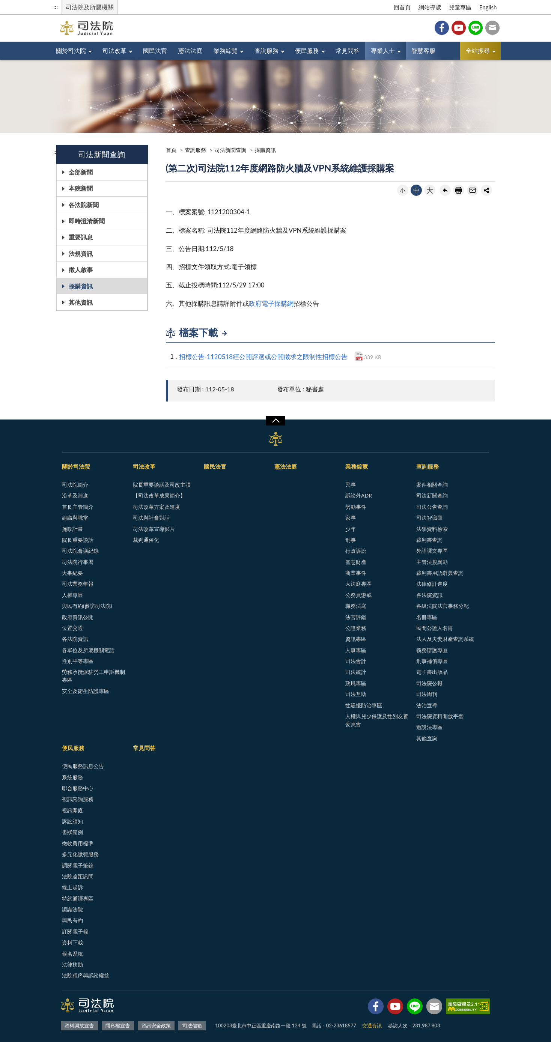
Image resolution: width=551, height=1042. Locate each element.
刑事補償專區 (432, 661)
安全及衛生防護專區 (85, 691)
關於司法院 (71, 50)
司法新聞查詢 (230, 150)
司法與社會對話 (151, 517)
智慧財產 (355, 562)
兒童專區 (460, 7)
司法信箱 (492, 28)
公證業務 (355, 628)
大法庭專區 (358, 583)
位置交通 (72, 628)
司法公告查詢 (432, 507)
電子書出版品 (432, 672)
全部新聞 (81, 172)
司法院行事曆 (77, 562)
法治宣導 (426, 705)
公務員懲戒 (358, 595)
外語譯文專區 (432, 550)
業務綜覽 (226, 50)
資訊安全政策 (156, 1025)
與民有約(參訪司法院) (87, 606)
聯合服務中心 (77, 788)
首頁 (171, 150)
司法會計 (355, 661)
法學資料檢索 (432, 529)
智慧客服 (423, 50)
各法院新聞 (84, 204)
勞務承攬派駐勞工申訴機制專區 (93, 676)
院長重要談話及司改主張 (162, 484)
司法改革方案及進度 (156, 507)
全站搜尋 (478, 50)
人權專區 (72, 595)
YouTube (459, 28)
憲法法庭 (190, 50)
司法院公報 (429, 683)
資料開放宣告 (79, 1025)
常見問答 (348, 50)
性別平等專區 (77, 661)
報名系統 (72, 953)
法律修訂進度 (432, 583)
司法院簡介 (75, 484)
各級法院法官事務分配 (442, 606)
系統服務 (72, 777)
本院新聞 (81, 188)
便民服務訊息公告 (83, 766)
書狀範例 (72, 832)
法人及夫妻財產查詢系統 (445, 639)
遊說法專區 (429, 727)
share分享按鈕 (486, 190)
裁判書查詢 (429, 540)
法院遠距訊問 (77, 876)
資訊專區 (355, 639)
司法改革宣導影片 (154, 529)
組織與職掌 (75, 517)
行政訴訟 (355, 550)
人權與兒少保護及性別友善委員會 (376, 720)
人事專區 (355, 650)
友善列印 (458, 190)
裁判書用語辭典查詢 (440, 573)
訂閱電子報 (75, 931)
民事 (350, 484)
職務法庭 (355, 606)
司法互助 (355, 694)
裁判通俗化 (146, 540)
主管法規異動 (432, 562)
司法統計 (355, 672)
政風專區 (355, 683)
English (488, 7)
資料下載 (72, 942)
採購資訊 (81, 286)
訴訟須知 (72, 821)
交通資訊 (372, 1025)
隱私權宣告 (117, 1025)
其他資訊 (81, 302)
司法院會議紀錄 (80, 550)
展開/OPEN (275, 421)
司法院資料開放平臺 (440, 716)
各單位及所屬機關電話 (88, 650)
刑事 (350, 540)
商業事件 (355, 573)
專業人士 (383, 50)
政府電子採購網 (271, 303)
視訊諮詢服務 (77, 799)
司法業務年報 (77, 583)
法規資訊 (81, 253)
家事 (350, 517)
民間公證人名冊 (434, 628)
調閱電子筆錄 (77, 865)
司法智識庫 (429, 517)
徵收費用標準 (77, 843)
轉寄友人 (472, 190)
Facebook (442, 28)
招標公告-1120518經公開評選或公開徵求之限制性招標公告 (263, 357)
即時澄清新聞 (87, 220)
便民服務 (307, 50)
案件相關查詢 (432, 484)
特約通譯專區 (77, 898)
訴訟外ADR (358, 495)
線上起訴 (72, 887)
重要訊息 (81, 237)
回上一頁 (445, 190)
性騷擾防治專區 (363, 705)
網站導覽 (430, 7)
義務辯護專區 (432, 650)
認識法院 (72, 909)
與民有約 (72, 920)
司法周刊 (426, 694)
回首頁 (402, 7)
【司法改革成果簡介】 (159, 495)
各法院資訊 (75, 639)
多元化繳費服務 (80, 854)
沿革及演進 (75, 495)
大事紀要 (72, 573)
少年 (350, 529)
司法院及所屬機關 (90, 7)
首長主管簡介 (77, 507)
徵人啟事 (81, 269)
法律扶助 (72, 964)
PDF (359, 356)
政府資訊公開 (77, 617)
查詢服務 (266, 50)
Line (475, 28)
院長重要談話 (77, 540)
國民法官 (155, 50)
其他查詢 (426, 738)
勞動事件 (355, 507)
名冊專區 (426, 617)
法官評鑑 (355, 617)
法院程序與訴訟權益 (85, 975)
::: (55, 6)
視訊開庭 (72, 810)
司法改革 (114, 50)
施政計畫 (72, 529)
